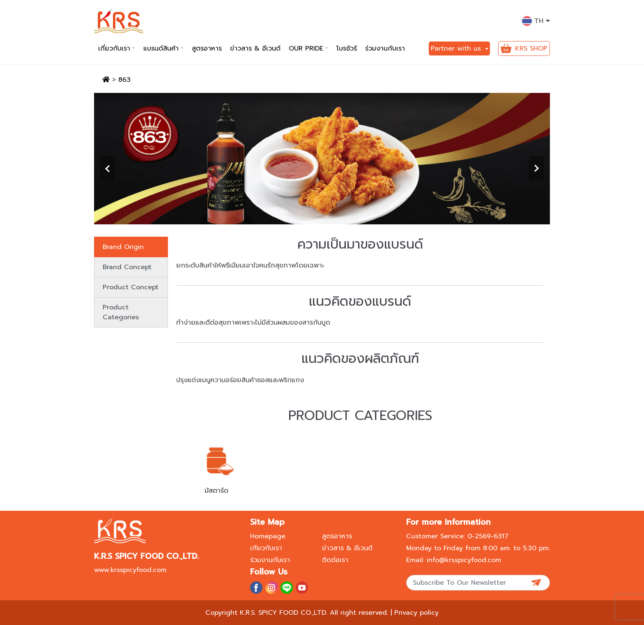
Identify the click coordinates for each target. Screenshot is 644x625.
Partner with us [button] (457, 48)
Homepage (267, 536)
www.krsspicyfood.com (130, 570)
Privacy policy (416, 613)
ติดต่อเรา (335, 560)
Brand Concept (127, 267)
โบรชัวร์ (346, 48)
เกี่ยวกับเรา (114, 48)
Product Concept (131, 287)
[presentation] (107, 168)
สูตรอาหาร (207, 48)
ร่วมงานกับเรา (385, 48)
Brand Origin (123, 247)
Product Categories (121, 312)
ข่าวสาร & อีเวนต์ (255, 48)
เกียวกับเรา (266, 548)
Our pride (306, 48)
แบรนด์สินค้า (161, 48)
